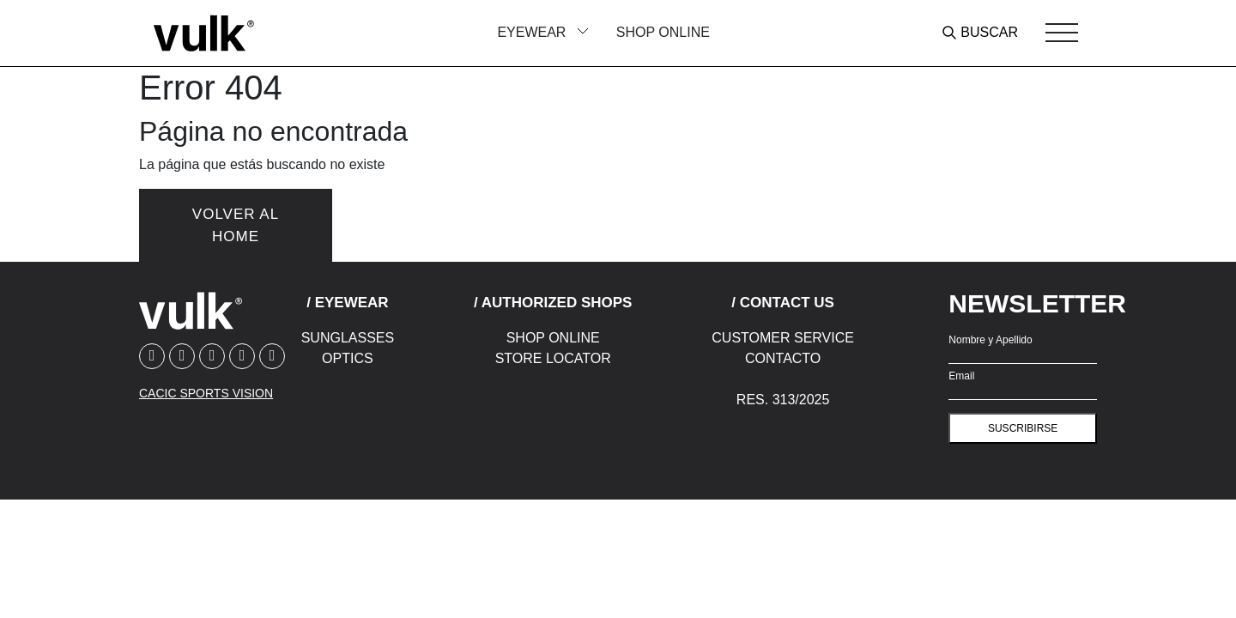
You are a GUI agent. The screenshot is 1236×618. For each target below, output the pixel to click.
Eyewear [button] (533, 32)
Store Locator (553, 358)
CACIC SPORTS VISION (206, 393)
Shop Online (663, 32)
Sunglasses (347, 337)
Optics (347, 358)
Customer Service (783, 337)
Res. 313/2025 (783, 399)
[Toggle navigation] (1061, 32)
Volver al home (235, 225)
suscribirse (1022, 428)
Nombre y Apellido (990, 340)
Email (961, 376)
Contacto (783, 358)
